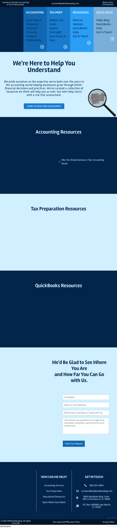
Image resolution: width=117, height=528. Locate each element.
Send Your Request (74, 443)
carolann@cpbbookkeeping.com (65, 3)
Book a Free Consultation (107, 3)
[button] (94, 506)
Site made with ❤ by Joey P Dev (66, 522)
